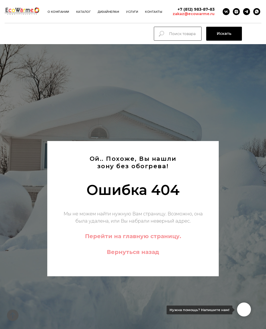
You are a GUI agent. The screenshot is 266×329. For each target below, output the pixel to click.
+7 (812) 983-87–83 (196, 9)
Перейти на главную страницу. (133, 236)
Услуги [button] (132, 11)
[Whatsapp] (256, 11)
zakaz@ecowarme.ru (194, 14)
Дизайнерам (108, 11)
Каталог (83, 11)
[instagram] (236, 11)
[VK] (226, 11)
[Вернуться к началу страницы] (13, 315)
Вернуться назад (133, 252)
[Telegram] (246, 11)
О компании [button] (58, 11)
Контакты (153, 11)
